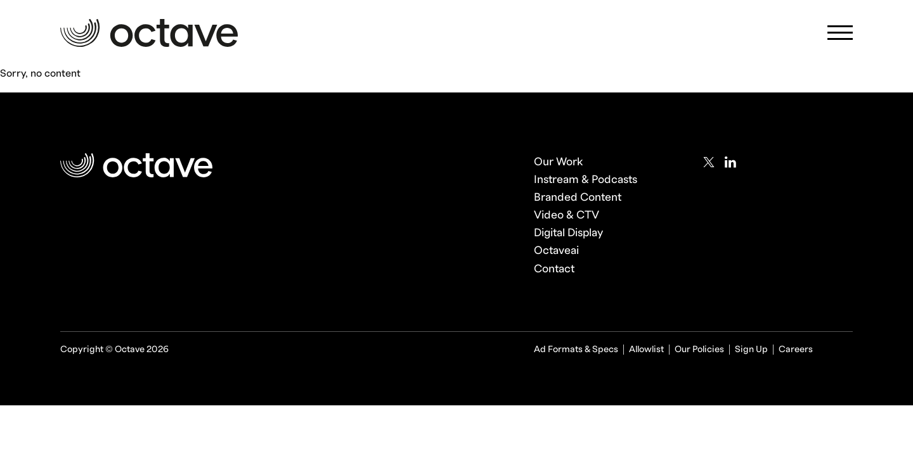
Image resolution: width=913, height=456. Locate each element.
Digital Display (568, 232)
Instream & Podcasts (585, 179)
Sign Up (751, 349)
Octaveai (556, 250)
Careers (796, 349)
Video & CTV (566, 215)
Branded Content (577, 197)
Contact (554, 268)
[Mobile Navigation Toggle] (840, 36)
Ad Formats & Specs (576, 349)
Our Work (558, 161)
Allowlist (646, 349)
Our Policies (699, 349)
